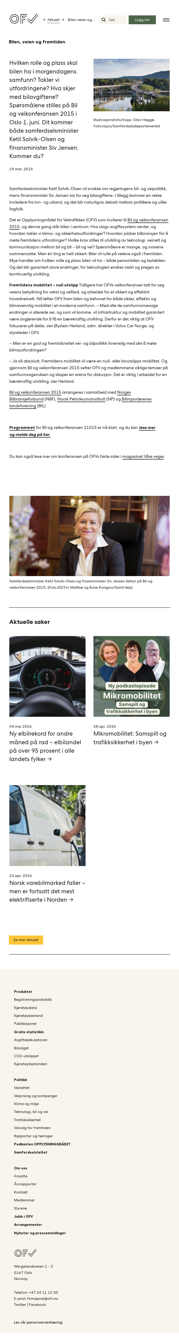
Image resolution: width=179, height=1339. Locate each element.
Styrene (20, 1214)
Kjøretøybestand (28, 1021)
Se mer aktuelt (26, 945)
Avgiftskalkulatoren (30, 1045)
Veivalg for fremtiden (32, 1133)
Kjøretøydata (25, 1013)
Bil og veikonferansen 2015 (35, 395)
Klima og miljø (26, 1109)
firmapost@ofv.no (42, 1304)
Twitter (20, 1310)
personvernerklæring (44, 1328)
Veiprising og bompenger (36, 1101)
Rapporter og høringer (33, 1142)
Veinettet (22, 1093)
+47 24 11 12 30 (43, 1298)
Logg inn (142, 19)
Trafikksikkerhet (27, 1125)
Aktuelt (53, 19)
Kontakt (21, 1198)
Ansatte (21, 1182)
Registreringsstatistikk (33, 1005)
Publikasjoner (25, 1029)
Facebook (37, 1310)
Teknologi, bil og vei (31, 1118)
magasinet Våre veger (143, 459)
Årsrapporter (25, 1190)
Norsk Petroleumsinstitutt (81, 401)
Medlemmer (24, 1206)
